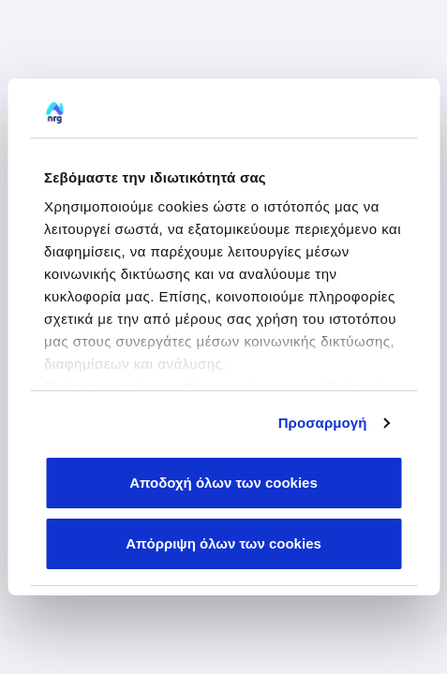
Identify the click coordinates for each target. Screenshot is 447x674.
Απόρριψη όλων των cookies (223, 543)
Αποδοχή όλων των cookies (223, 483)
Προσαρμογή (322, 423)
